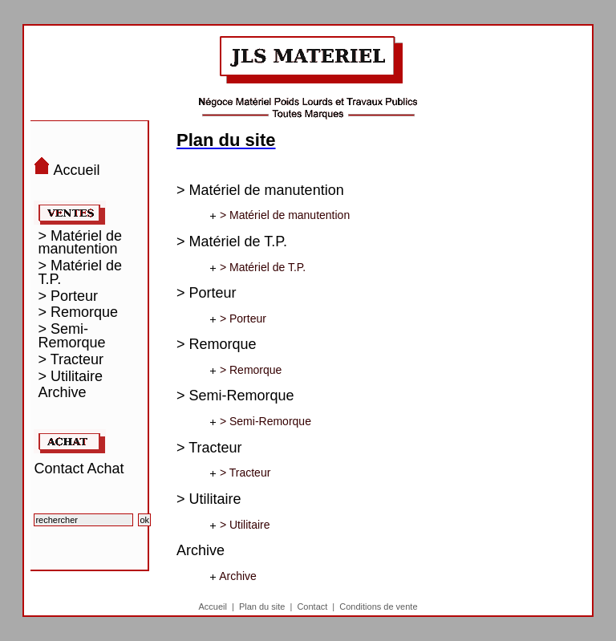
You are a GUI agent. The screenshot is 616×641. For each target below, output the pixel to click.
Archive (62, 393)
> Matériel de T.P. (80, 272)
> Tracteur (70, 360)
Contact (312, 606)
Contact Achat (79, 468)
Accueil (212, 606)
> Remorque (78, 312)
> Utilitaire (70, 376)
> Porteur (68, 296)
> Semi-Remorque (71, 336)
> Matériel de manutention (80, 243)
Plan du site (262, 606)
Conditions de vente (378, 606)
